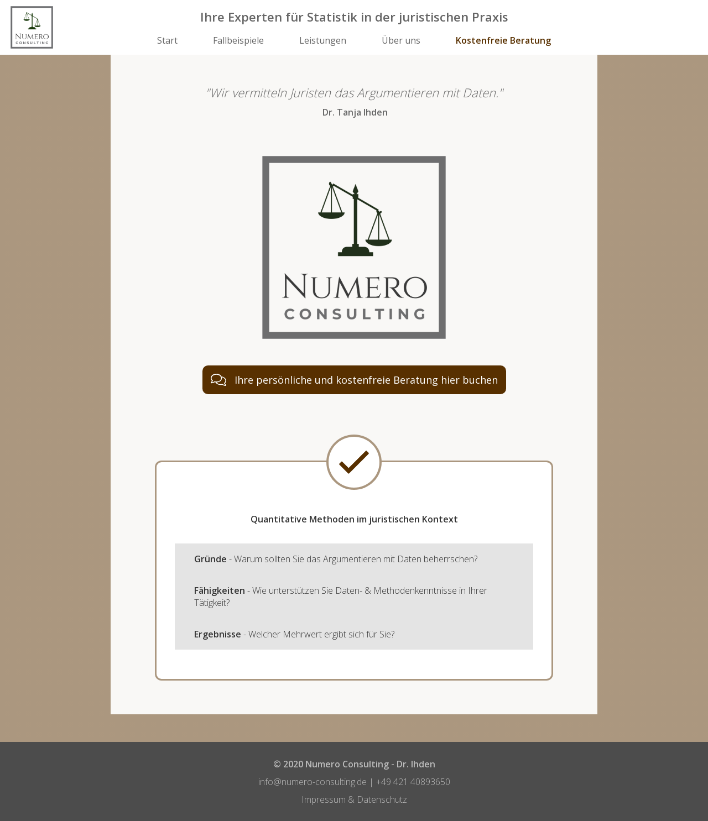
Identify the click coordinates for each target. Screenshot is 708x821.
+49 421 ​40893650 (413, 782)
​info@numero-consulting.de (312, 782)
